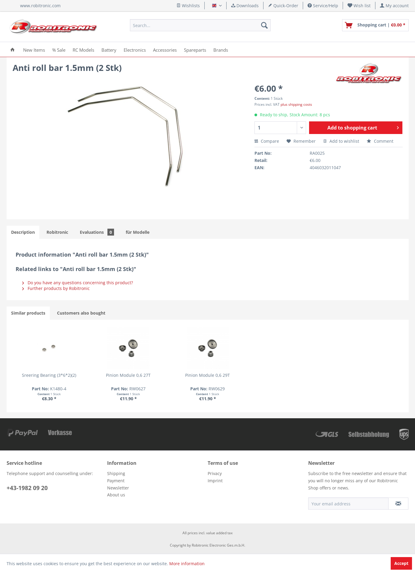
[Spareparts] (195, 49)
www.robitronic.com (40, 5)
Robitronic (57, 232)
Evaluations (97, 232)
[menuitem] (359, 5)
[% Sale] (59, 49)
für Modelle (137, 232)
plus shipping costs (296, 104)
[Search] (264, 25)
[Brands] (221, 49)
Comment (380, 141)
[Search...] (200, 25)
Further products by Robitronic (56, 288)
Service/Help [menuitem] (323, 5)
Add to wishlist (341, 141)
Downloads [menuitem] (245, 5)
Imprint (215, 480)
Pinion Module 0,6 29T (207, 375)
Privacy (215, 473)
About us (116, 495)
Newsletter (118, 488)
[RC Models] (83, 49)
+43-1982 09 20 (27, 488)
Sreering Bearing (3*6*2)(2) (49, 375)
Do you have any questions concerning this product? (77, 282)
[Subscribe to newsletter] (398, 504)
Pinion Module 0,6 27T (128, 375)
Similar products (28, 313)
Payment (116, 480)
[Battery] (109, 49)
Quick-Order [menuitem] (283, 5)
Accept (401, 563)
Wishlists (188, 5)
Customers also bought (81, 313)
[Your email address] (348, 504)
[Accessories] (164, 49)
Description (23, 232)
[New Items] (34, 49)
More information (187, 563)
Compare (266, 141)
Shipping (116, 473)
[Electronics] (134, 49)
